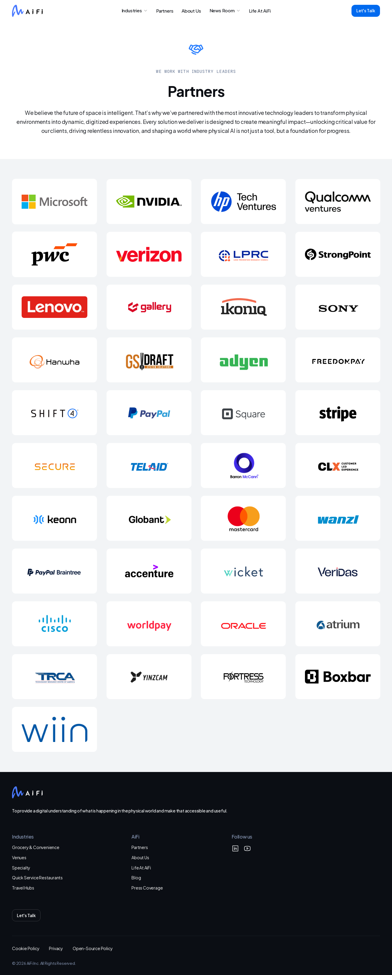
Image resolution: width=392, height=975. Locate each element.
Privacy (56, 948)
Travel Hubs (23, 887)
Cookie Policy (25, 948)
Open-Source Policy (93, 948)
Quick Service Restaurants (37, 877)
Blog (136, 877)
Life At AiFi (141, 867)
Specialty (21, 867)
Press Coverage (147, 887)
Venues (19, 857)
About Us (140, 857)
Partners (139, 847)
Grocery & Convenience (35, 847)
